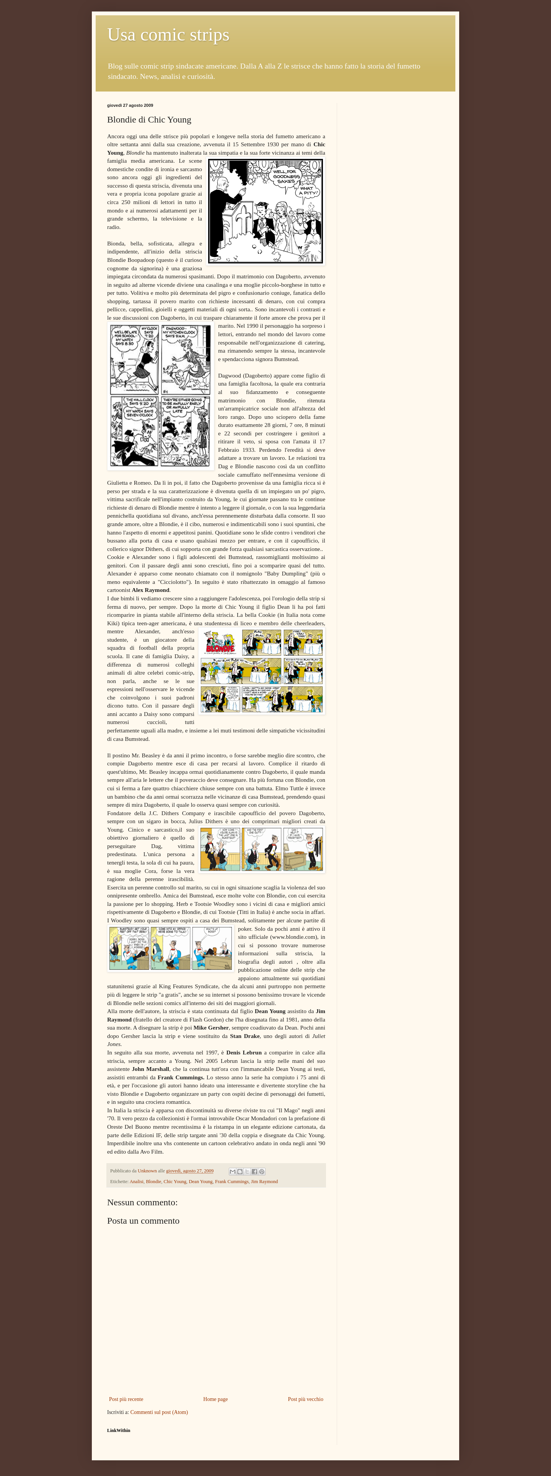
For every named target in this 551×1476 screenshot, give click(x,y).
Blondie (153, 1181)
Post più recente (126, 1399)
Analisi (136, 1181)
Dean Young (200, 1181)
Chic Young (175, 1181)
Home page (215, 1399)
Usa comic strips (168, 34)
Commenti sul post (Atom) (159, 1412)
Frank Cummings (232, 1181)
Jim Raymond (264, 1181)
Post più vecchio (305, 1399)
